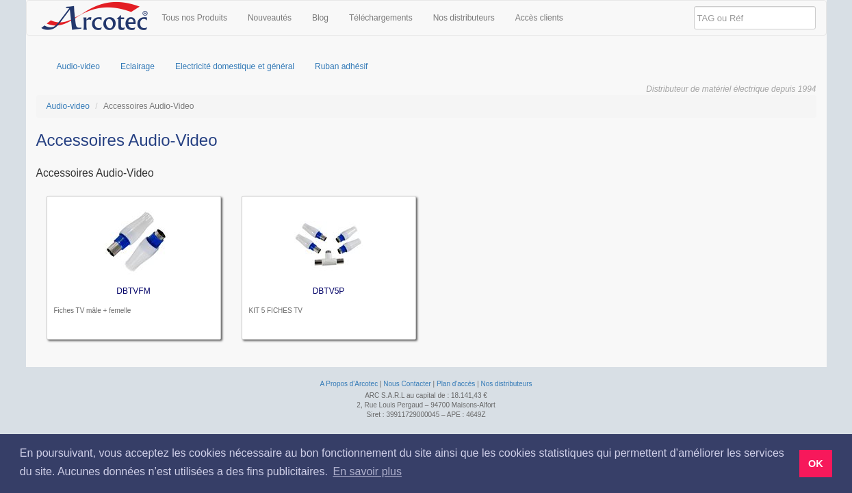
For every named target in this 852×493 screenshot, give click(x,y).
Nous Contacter (406, 384)
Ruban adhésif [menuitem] (341, 66)
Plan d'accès (456, 384)
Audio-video (68, 106)
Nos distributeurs (464, 18)
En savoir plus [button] (367, 471)
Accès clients (539, 18)
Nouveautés (270, 18)
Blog (320, 18)
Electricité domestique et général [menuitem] (234, 66)
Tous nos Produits (194, 18)
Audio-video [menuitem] (78, 66)
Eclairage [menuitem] (137, 66)
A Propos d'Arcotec (349, 384)
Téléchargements (381, 18)
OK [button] (815, 463)
